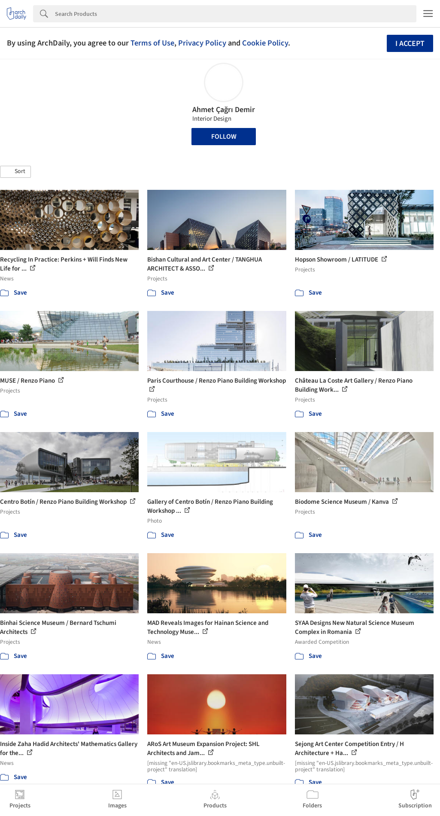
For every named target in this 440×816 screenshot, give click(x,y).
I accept (410, 43)
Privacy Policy (202, 43)
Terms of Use (152, 43)
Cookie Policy (265, 43)
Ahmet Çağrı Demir (223, 109)
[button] (15, 172)
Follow (224, 136)
